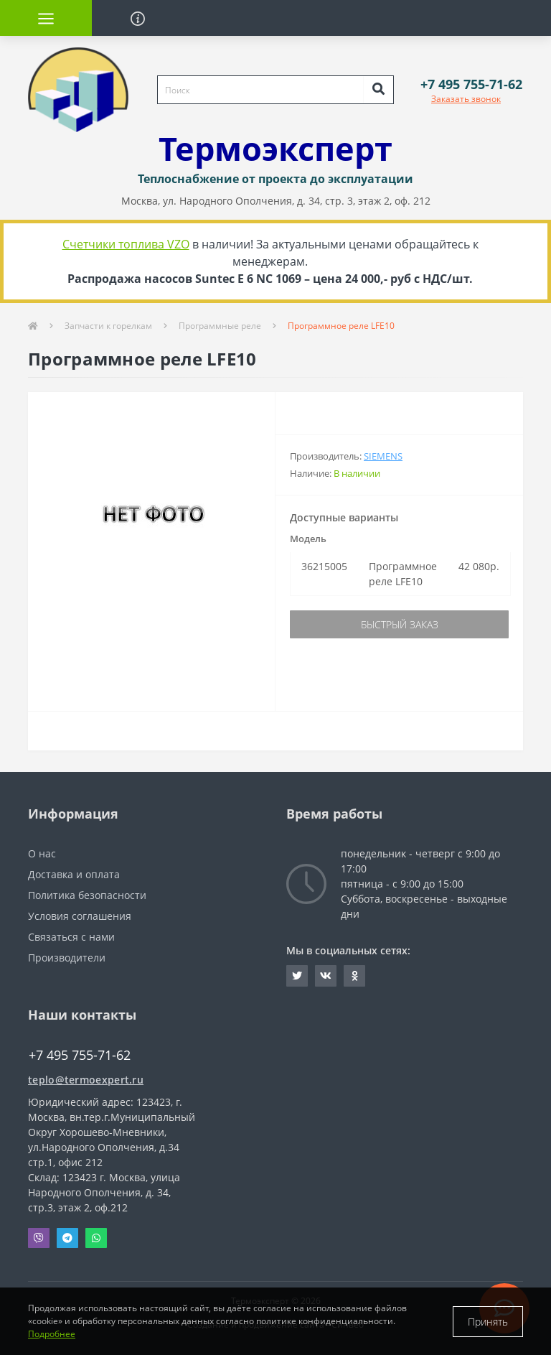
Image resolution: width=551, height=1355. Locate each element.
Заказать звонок (466, 99)
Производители (66, 957)
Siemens (383, 456)
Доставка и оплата (74, 874)
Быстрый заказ (399, 624)
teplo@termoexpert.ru (85, 1079)
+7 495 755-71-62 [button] (80, 1055)
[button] (471, 84)
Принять (488, 1321)
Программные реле (220, 326)
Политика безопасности (87, 895)
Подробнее (51, 1334)
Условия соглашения (79, 916)
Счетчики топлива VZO (125, 244)
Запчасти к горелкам (108, 326)
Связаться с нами (71, 937)
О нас (42, 853)
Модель (308, 538)
